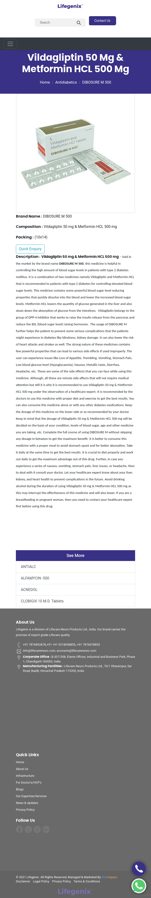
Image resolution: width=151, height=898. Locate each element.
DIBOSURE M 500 (96, 82)
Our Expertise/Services (31, 797)
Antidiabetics (66, 82)
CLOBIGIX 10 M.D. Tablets (42, 601)
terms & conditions (87, 882)
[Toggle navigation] (10, 43)
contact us (102, 20)
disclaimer (23, 882)
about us (22, 770)
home (20, 763)
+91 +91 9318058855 (61, 645)
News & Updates (27, 804)
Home (45, 82)
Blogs (20, 790)
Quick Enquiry (30, 249)
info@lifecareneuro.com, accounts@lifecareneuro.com (56, 652)
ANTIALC (28, 566)
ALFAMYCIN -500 (35, 578)
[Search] (60, 23)
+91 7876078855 (88, 645)
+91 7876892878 (31, 645)
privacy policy (25, 811)
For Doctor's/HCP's (28, 783)
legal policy (41, 882)
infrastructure (25, 777)
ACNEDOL (29, 589)
